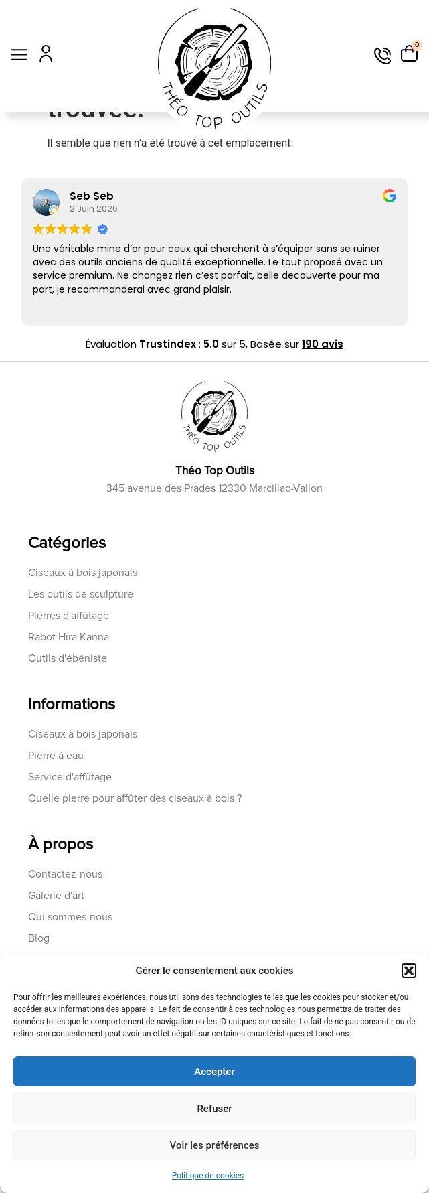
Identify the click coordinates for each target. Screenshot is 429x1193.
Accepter (214, 1072)
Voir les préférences (215, 1145)
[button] (409, 970)
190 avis (322, 401)
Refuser (214, 1109)
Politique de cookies (208, 1175)
